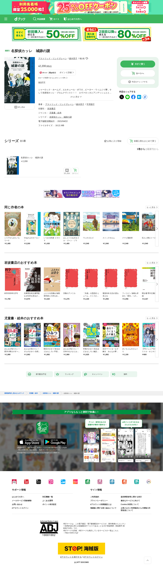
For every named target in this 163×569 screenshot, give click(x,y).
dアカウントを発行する (71, 557)
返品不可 (41, 82)
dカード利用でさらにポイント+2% (51, 78)
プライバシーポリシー (99, 501)
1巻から (141, 149)
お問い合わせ (17, 504)
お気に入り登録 (114, 141)
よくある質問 (47, 501)
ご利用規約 (94, 497)
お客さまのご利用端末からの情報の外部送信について (135, 509)
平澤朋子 (91, 104)
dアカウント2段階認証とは (100, 504)
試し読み (21, 107)
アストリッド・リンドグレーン (52, 58)
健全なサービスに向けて (130, 501)
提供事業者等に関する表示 (131, 497)
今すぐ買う (140, 64)
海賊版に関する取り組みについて (103, 508)
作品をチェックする (139, 82)
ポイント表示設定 (49, 504)
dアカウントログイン (20, 508)
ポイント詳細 (66, 72)
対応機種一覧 (47, 497)
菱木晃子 (73, 58)
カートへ (140, 73)
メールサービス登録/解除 (21, 501)
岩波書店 (51, 108)
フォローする (86, 58)
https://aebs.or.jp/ (71, 533)
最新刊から (153, 149)
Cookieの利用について (130, 504)
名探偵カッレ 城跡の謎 (32, 157)
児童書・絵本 (55, 113)
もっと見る (151, 207)
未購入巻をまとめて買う (145, 141)
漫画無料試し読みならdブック (14, 393)
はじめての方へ (18, 497)
